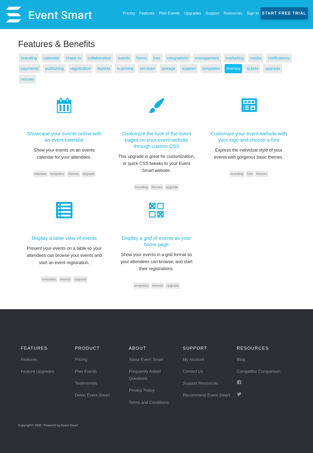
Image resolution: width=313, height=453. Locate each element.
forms (146, 58)
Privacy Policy (142, 390)
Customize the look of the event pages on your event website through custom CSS (156, 139)
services (183, 68)
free (162, 58)
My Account (194, 359)
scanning (159, 68)
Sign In (253, 13)
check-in (76, 58)
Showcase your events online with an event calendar (64, 136)
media (266, 58)
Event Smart (48, 14)
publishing (86, 68)
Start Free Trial (284, 13)
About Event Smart (147, 359)
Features (29, 359)
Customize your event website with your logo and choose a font (249, 136)
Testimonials (87, 383)
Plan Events (86, 371)
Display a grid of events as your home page (156, 241)
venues (69, 79)
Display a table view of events (64, 238)
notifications (32, 68)
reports (137, 68)
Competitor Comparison (260, 371)
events (128, 58)
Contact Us (193, 371)
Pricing (81, 359)
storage (204, 68)
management (215, 58)
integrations (184, 58)
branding (29, 58)
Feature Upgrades (38, 371)
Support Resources (201, 383)
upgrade (48, 79)
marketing (243, 58)
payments (60, 68)
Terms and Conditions (150, 402)
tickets (27, 79)
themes (272, 68)
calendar (52, 58)
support (225, 68)
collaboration (103, 58)
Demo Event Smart (93, 395)
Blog (241, 359)
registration (113, 68)
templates (248, 68)
